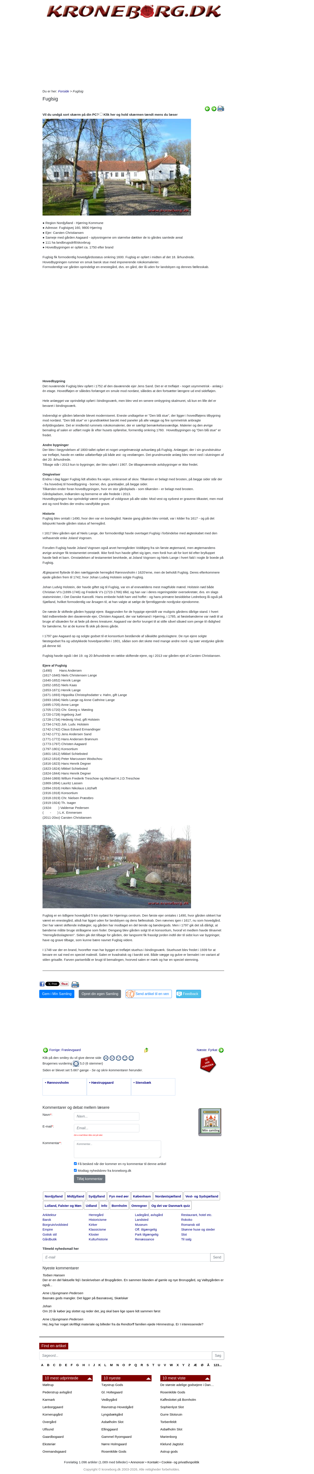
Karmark (49, 1399)
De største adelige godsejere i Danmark (187, 1385)
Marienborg (168, 1436)
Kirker (93, 1224)
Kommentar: (52, 1143)
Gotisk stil (50, 1234)
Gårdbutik (50, 1239)
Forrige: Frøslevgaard (62, 1050)
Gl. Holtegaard (112, 1392)
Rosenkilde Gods (113, 1451)
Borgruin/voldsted (55, 1224)
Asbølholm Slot (112, 1422)
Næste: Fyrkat (210, 1050)
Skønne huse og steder (198, 1229)
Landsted (141, 1219)
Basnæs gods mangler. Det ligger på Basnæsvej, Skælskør (85, 1298)
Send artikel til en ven (152, 994)
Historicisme (98, 1219)
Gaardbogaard (53, 1436)
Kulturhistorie (98, 1239)
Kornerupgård (53, 1414)
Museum (141, 1224)
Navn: (47, 1114)
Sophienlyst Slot (172, 1407)
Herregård (96, 1215)
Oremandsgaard (54, 1451)
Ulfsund (48, 1429)
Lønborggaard (53, 1407)
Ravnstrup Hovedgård (117, 1407)
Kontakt (153, 1462)
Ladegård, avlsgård (149, 1215)
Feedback (190, 994)
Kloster (94, 1234)
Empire (48, 1229)
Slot (184, 1234)
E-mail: (48, 1126)
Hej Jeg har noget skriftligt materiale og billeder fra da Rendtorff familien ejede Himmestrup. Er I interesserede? (123, 1324)
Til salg (186, 1239)
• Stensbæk (142, 1082)
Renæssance (144, 1239)
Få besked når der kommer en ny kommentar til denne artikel (122, 1164)
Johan (47, 1306)
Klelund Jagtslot (171, 1444)
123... (217, 1365)
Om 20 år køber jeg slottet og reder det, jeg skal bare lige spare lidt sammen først (101, 1311)
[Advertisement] (21, 65)
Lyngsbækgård (112, 1414)
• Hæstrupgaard (101, 1082)
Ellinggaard (109, 1429)
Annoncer (137, 1462)
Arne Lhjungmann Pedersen (63, 1293)
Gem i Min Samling (57, 994)
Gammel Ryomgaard (116, 1436)
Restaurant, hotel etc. (196, 1215)
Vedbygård (109, 1399)
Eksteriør (49, 1444)
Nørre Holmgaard (114, 1444)
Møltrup (48, 1385)
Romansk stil (190, 1224)
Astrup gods (169, 1451)
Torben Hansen (54, 1275)
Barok (47, 1219)
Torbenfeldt (168, 1422)
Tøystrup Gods (112, 1385)
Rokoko (186, 1219)
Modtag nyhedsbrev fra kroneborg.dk (104, 1170)
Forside (63, 91)
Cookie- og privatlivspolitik (180, 1462)
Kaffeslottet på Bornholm (178, 1399)
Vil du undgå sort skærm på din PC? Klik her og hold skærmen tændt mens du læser (110, 114)
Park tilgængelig (147, 1234)
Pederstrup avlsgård (57, 1392)
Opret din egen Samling (100, 994)
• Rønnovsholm (57, 1082)
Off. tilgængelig (146, 1229)
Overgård (49, 1422)
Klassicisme (97, 1229)
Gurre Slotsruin (171, 1414)
